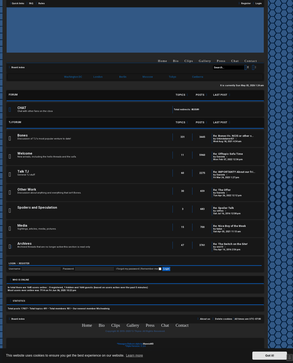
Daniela (220, 156)
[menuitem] (29, 3)
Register (24, 263)
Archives (24, 244)
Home (162, 61)
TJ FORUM (15, 122)
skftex (220, 210)
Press (221, 61)
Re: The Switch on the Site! (230, 244)
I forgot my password (127, 268)
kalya (219, 228)
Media (22, 225)
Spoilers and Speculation (37, 207)
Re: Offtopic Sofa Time (228, 153)
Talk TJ (23, 171)
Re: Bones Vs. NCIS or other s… (233, 135)
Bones (22, 135)
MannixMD (148, 344)
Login (12, 263)
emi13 (219, 247)
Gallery (205, 61)
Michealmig (102, 308)
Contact (250, 61)
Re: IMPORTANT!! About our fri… (234, 171)
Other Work (26, 189)
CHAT (21, 108)
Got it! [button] (269, 355)
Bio (176, 61)
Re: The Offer (222, 189)
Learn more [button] (134, 355)
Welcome (24, 153)
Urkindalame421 (225, 138)
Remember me (151, 268)
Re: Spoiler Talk (223, 207)
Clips (189, 61)
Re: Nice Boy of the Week (229, 225)
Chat (235, 61)
